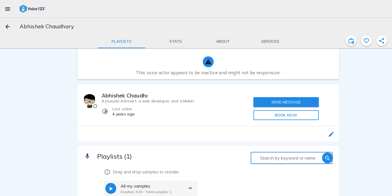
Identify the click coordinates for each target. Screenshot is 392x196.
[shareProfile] (381, 40)
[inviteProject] (351, 40)
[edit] (331, 133)
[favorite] (366, 40)
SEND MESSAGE (286, 102)
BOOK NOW (286, 115)
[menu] (7, 8)
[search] (327, 157)
